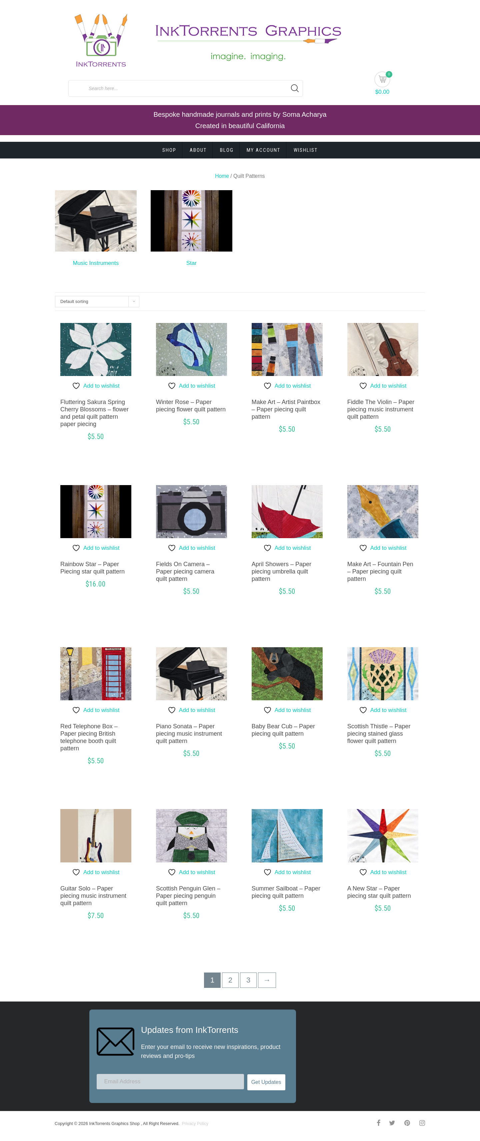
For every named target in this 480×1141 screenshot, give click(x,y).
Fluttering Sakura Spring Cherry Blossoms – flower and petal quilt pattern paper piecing (94, 413)
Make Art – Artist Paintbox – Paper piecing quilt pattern (286, 409)
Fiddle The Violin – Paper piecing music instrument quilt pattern (380, 409)
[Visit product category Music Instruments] (96, 230)
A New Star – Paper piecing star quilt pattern (379, 892)
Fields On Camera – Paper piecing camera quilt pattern (185, 571)
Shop (169, 150)
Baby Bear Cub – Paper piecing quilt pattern (283, 730)
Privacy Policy (194, 1123)
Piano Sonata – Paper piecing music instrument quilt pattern (189, 733)
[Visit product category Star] (191, 230)
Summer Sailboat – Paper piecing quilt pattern (286, 892)
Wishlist (306, 150)
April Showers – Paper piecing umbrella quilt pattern (281, 571)
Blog (227, 150)
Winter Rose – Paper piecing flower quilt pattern (191, 406)
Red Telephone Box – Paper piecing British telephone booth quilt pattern (89, 737)
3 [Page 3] (248, 980)
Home (222, 176)
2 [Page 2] (230, 980)
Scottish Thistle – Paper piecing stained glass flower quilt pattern (379, 733)
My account (263, 150)
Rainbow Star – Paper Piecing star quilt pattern (92, 568)
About (198, 150)
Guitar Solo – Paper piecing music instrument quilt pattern (93, 895)
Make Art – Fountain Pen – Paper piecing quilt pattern (380, 571)
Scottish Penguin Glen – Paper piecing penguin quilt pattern (188, 895)
